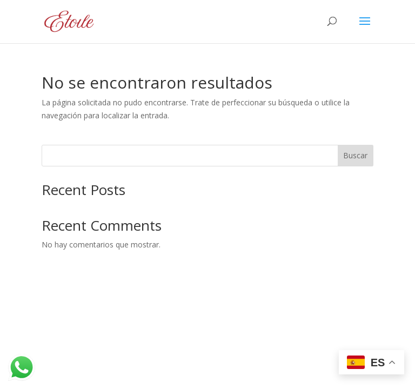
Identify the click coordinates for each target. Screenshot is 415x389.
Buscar (355, 155)
